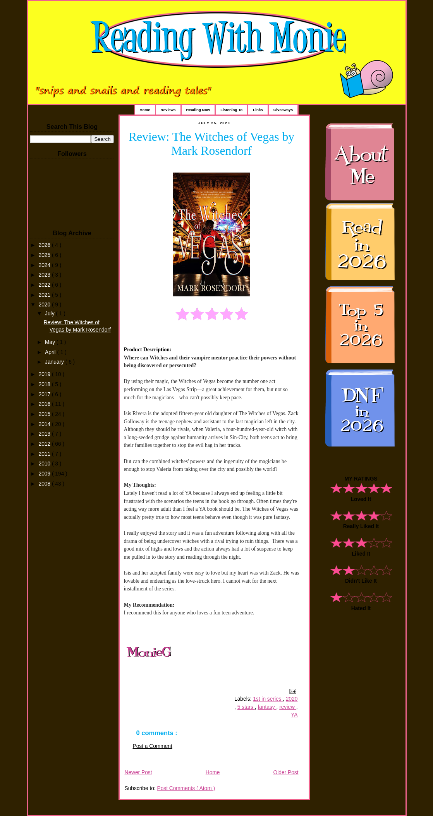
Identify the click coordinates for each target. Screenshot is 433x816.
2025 (45, 255)
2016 (45, 404)
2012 (45, 444)
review (287, 707)
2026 (45, 245)
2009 (45, 474)
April (51, 352)
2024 (45, 265)
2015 (45, 414)
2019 (45, 374)
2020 (45, 305)
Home (145, 110)
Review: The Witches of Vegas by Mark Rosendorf (211, 143)
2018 (45, 384)
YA (294, 715)
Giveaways (283, 110)
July (50, 313)
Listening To (231, 110)
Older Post (286, 772)
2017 (45, 394)
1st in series (268, 699)
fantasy (267, 707)
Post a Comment (152, 746)
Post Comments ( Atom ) (186, 788)
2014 (45, 424)
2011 (45, 454)
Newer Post (138, 772)
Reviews (168, 110)
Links (258, 110)
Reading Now (198, 110)
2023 (45, 275)
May (51, 342)
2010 (45, 464)
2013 (45, 434)
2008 (45, 484)
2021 (45, 295)
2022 (45, 285)
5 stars (246, 707)
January (55, 362)
